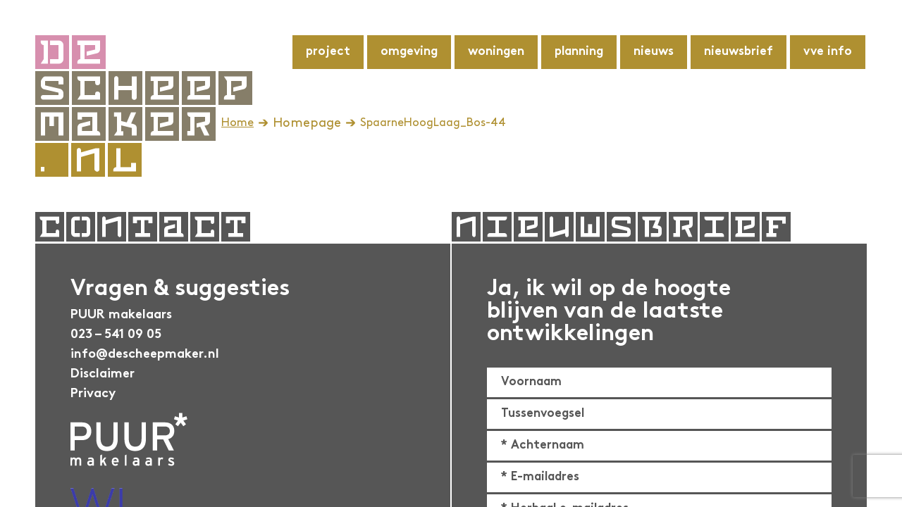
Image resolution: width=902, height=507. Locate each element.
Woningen (496, 52)
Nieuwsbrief (738, 52)
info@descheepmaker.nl (144, 355)
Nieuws (654, 52)
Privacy (93, 394)
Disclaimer (102, 374)
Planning (579, 52)
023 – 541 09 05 (115, 335)
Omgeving (409, 52)
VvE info (827, 52)
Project (328, 52)
